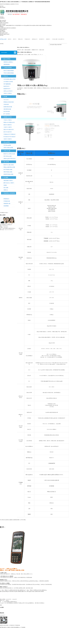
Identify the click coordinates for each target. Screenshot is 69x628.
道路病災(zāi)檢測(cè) (8, 62)
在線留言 (36, 591)
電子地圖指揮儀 (7, 84)
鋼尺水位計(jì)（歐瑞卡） (9, 182)
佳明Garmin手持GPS (8, 91)
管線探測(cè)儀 (7, 203)
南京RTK (9, 39)
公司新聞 (1, 27)
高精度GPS (48, 39)
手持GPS (13, 25)
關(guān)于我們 (3, 21)
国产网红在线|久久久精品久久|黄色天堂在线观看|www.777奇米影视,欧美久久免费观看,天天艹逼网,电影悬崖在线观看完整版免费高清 (25, 1)
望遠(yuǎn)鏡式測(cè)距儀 (9, 167)
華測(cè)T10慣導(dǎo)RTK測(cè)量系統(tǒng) (38, 590)
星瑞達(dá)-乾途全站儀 (8, 102)
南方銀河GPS (41, 39)
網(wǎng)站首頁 (3, 20)
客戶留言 (1, 6)
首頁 (22, 49)
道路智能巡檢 (7, 64)
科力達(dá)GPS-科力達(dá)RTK (10, 136)
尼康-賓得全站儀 (7, 109)
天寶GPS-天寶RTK (8, 93)
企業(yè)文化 (2, 22)
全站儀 (16, 25)
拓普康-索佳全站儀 (8, 106)
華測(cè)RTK (20, 39)
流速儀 (5, 185)
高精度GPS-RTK (21, 25)
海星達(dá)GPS (34, 39)
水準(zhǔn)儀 (31, 25)
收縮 (1, 605)
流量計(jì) (6, 190)
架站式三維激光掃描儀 (9, 70)
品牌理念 (6, 22)
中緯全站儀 (6, 104)
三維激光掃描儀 (8, 25)
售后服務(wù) (2, 30)
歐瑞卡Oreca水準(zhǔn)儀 (9, 153)
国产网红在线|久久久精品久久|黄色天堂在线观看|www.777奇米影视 (12, 627)
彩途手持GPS (6, 86)
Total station (6, 99)
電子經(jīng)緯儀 (7, 145)
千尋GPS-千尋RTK (8, 120)
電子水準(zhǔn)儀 (7, 156)
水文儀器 (40, 25)
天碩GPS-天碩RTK (8, 139)
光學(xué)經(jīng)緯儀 (8, 147)
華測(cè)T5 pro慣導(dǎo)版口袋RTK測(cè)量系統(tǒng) (15, 590)
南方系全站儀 (7, 111)
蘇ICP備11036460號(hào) (39, 602)
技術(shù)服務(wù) (3, 29)
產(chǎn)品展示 (3, 24)
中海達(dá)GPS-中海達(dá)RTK (10, 134)
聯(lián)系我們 (2, 7)
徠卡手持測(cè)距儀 (8, 169)
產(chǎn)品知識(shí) (12, 27)
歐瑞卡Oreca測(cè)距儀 (8, 164)
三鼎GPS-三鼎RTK (8, 127)
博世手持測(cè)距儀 (8, 171)
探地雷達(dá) (6, 198)
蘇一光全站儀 (7, 113)
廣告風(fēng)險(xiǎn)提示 (4, 34)
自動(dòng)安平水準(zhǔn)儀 (10, 158)
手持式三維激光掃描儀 (9, 73)
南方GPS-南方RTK (8, 131)
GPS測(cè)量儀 (54, 39)
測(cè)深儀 (6, 187)
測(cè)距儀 (36, 25)
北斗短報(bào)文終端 (8, 81)
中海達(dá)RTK (27, 39)
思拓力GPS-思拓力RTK (9, 129)
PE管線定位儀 (7, 201)
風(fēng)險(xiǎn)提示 (4, 32)
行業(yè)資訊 (6, 27)
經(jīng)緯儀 (26, 25)
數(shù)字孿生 (2, 25)
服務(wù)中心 (24, 591)
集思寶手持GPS (7, 88)
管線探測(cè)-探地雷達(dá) (47, 25)
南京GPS (14, 39)
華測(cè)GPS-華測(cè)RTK (9, 122)
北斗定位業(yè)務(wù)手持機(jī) (10, 79)
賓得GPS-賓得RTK (8, 124)
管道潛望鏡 (6, 205)
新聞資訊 (1, 26)
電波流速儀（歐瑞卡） (9, 180)
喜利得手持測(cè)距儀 (8, 174)
